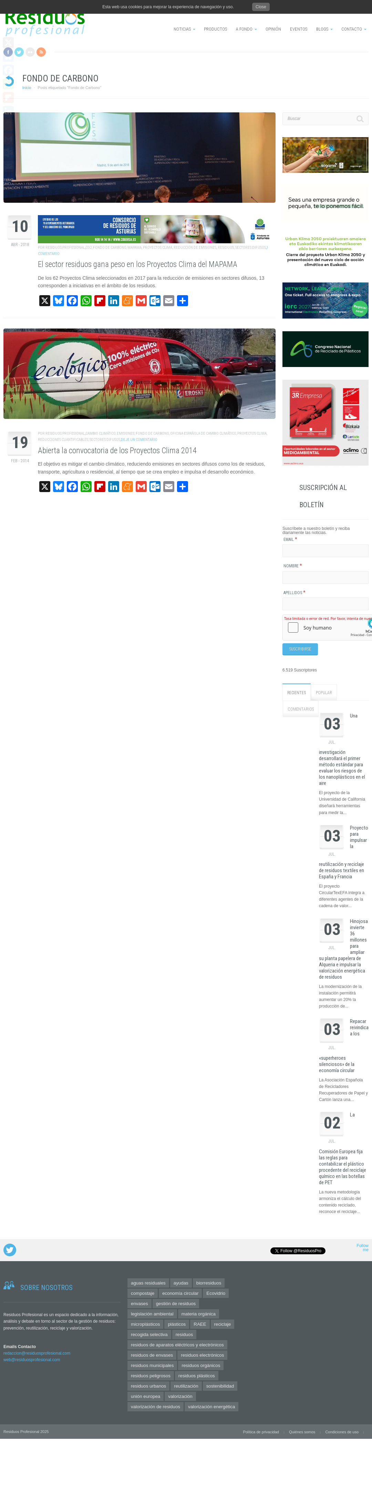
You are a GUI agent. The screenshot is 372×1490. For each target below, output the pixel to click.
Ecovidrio (215, 1293)
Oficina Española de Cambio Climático (203, 433)
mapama (134, 247)
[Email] (325, 550)
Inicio (26, 88)
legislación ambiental (152, 1313)
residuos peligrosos (150, 1375)
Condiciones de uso (342, 1432)
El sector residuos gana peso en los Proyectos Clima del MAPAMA (137, 264)
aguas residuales (148, 1283)
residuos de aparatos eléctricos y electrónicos (177, 1344)
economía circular (180, 1293)
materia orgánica (199, 1313)
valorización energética (211, 1406)
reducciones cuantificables (63, 439)
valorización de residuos (155, 1406)
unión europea (145, 1396)
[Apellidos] (325, 604)
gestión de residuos (176, 1303)
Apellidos (294, 592)
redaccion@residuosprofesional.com (36, 1352)
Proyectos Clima (157, 247)
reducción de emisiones (195, 247)
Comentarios (301, 709)
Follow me (362, 1248)
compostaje (142, 1293)
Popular (324, 692)
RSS (41, 52)
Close (261, 6)
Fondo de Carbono (109, 247)
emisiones (125, 433)
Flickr (30, 52)
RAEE (200, 1324)
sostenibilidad (220, 1386)
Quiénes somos (302, 1432)
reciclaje (222, 1324)
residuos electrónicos (202, 1355)
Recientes (296, 692)
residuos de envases (152, 1355)
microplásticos (145, 1324)
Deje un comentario (139, 439)
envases (139, 1303)
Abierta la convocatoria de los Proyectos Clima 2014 (117, 450)
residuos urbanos (148, 1386)
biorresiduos (208, 1283)
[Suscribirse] (300, 649)
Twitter (19, 52)
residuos (226, 247)
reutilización (186, 1386)
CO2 (88, 247)
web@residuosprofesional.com (31, 1359)
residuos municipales (152, 1365)
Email (290, 539)
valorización (180, 1396)
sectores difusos (250, 247)
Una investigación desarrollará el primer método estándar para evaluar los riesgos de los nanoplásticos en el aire (342, 749)
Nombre (292, 566)
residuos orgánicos (201, 1365)
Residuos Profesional (65, 247)
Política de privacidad (261, 1432)
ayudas (181, 1283)
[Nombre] (325, 577)
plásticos (177, 1324)
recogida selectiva (149, 1334)
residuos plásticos (196, 1375)
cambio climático (100, 433)
